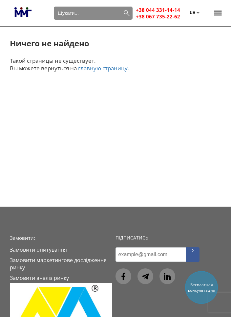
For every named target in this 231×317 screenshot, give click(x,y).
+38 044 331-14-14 (158, 10)
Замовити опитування (38, 249)
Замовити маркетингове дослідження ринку (58, 264)
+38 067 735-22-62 (158, 16)
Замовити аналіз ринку (39, 278)
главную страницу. (103, 68)
